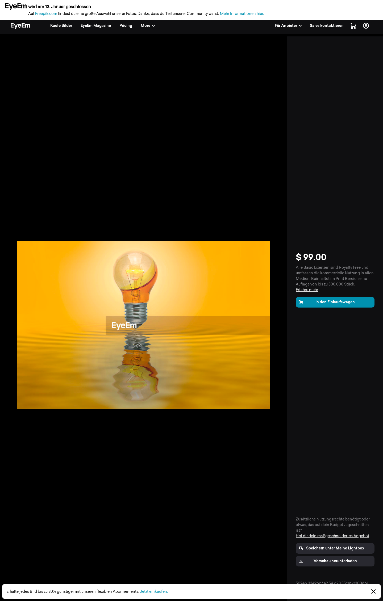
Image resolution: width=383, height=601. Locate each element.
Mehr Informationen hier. (242, 13)
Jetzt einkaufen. (154, 591)
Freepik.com (46, 13)
